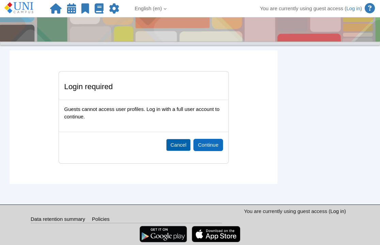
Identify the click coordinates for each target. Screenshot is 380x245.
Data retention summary (58, 219)
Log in (353, 8)
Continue (208, 145)
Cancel (179, 145)
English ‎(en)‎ (148, 8)
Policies (101, 219)
